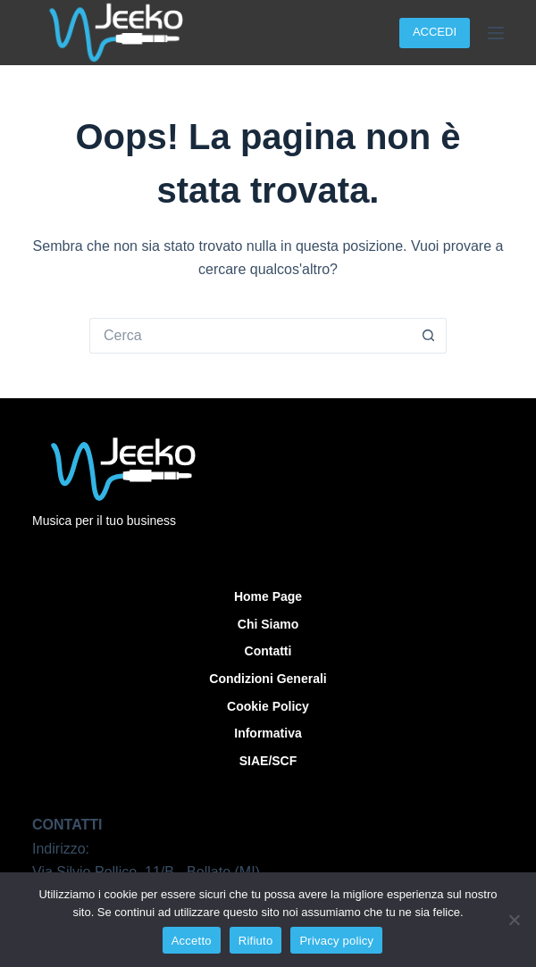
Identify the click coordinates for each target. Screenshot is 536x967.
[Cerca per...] (250, 336)
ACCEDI (434, 31)
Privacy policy (336, 940)
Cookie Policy (268, 706)
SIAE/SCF (268, 761)
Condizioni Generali (267, 678)
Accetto (192, 940)
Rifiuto (256, 940)
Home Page (268, 596)
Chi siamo (268, 624)
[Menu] (496, 33)
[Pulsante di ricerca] (429, 336)
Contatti (268, 651)
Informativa (267, 733)
